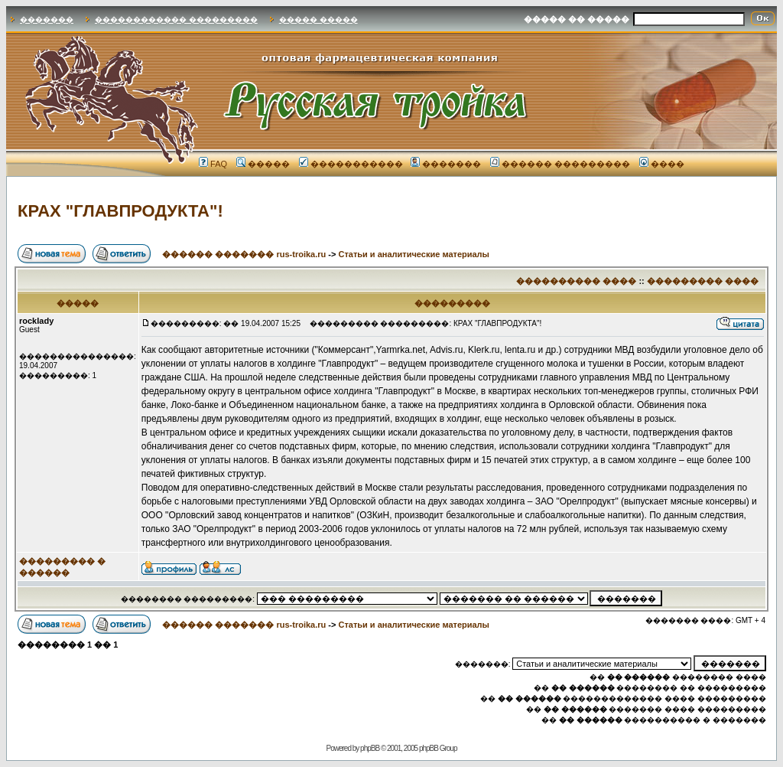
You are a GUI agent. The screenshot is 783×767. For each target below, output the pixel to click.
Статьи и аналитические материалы (413, 254)
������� (46, 19)
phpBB (369, 748)
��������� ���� (703, 281)
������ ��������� (560, 163)
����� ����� (318, 19)
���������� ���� (576, 281)
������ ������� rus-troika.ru (244, 254)
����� (263, 163)
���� (661, 163)
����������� (351, 163)
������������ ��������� (176, 19)
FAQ (213, 163)
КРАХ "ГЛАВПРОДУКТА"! (120, 210)
